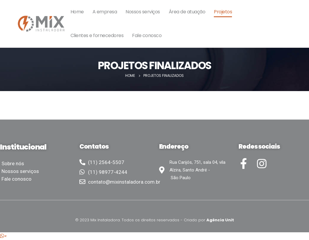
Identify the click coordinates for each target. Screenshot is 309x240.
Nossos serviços (143, 11)
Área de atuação (187, 11)
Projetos (223, 11)
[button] (3, 236)
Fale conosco (146, 35)
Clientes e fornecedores (97, 35)
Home (77, 11)
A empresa (104, 11)
